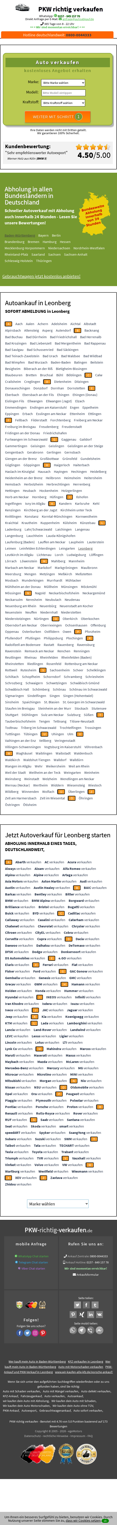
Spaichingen (31, 702)
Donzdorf (40, 388)
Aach (19, 324)
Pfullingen (32, 638)
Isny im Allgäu (35, 503)
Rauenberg (65, 644)
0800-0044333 (99, 1256)
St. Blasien (51, 702)
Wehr (39, 766)
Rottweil (11, 670)
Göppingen (32, 465)
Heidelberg (98, 471)
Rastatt (49, 644)
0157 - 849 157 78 (69, 16)
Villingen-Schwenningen (23, 747)
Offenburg (98, 625)
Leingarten (67, 548)
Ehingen (63, 394)
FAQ (90, 1436)
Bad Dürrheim (36, 337)
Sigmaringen (14, 695)
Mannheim (76, 561)
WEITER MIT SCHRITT (57, 116)
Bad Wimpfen (15, 362)
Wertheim (40, 785)
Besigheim (12, 368)
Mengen (30, 574)
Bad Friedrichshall (63, 337)
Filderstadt (39, 420)
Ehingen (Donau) (85, 394)
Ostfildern (51, 631)
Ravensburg (86, 644)
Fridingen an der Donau (22, 433)
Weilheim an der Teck (44, 772)
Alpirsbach (13, 330)
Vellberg (45, 740)
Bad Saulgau (14, 349)
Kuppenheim (50, 523)
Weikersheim (55, 766)
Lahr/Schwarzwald (38, 529)
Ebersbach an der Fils (38, 394)
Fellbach (21, 420)
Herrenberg (81, 484)
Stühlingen (30, 714)
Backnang (91, 330)
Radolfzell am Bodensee (22, 644)
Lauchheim (34, 535)
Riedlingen (35, 663)
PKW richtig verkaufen (70, 9)
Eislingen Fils (14, 401)
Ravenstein (13, 651)
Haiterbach (81, 465)
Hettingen (12, 490)
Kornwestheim (86, 516)
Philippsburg (53, 638)
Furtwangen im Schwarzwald (26, 439)
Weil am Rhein (79, 766)
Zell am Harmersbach (21, 798)
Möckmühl (89, 586)
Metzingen (47, 574)
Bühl (59, 375)
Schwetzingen (56, 683)
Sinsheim (12, 702)
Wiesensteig (76, 785)
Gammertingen (16, 446)
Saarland (44, 254)
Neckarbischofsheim (64, 593)
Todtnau (11, 727)
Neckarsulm (14, 599)
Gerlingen (54, 452)
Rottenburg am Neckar (81, 663)
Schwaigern (34, 683)
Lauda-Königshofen (60, 535)
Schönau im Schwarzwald (88, 689)
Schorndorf (51, 676)
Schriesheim (94, 676)
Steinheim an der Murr (54, 708)
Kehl (96, 503)
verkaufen (28, 862)
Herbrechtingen (58, 484)
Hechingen (79, 471)
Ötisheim (30, 804)
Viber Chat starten (33, 1268)
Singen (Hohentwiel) (78, 695)
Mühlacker (73, 580)
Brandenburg (21, 241)
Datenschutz (32, 1436)
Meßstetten (83, 574)
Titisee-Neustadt (82, 721)
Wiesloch (95, 785)
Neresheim (34, 599)
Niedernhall (49, 612)
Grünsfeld (69, 458)
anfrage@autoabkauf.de (78, 19)
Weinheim (91, 772)
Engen (74, 407)
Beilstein (96, 362)
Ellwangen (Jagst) (59, 401)
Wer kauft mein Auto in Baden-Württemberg (37, 1361)
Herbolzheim (33, 484)
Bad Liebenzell (40, 343)
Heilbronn (53, 478)
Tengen (44, 721)
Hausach (44, 471)
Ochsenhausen (76, 625)
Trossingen (93, 727)
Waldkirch (12, 760)
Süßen (88, 714)
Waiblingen (44, 753)
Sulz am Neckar (52, 714)
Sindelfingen (36, 695)
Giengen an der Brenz (21, 458)
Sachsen (60, 254)
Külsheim (70, 523)
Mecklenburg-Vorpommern (31, 248)
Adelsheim (59, 324)
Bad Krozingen (16, 343)
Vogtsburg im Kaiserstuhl (62, 747)
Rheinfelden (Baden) (76, 657)
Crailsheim (13, 381)
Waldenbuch (83, 753)
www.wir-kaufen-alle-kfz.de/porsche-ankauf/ (84, 1372)
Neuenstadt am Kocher (76, 606)
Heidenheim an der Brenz (23, 478)
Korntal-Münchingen (57, 516)
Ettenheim (77, 414)
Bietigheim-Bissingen (71, 368)
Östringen (12, 804)
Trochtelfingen (70, 727)
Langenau (82, 529)
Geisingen (38, 446)
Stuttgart (11, 714)
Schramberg (73, 676)
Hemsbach (13, 484)
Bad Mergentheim (68, 343)
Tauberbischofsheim (20, 721)
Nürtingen (41, 618)
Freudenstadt (72, 426)
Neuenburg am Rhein (20, 606)
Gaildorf (86, 439)
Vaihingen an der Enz (20, 740)
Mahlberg (58, 561)
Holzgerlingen (71, 490)
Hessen (71, 241)
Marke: (33, 81)
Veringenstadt (65, 740)
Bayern (49, 235)
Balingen (80, 362)
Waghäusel (24, 753)
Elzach (80, 401)
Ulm (70, 734)
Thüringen (50, 261)
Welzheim (49, 779)
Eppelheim (90, 407)
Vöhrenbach (93, 747)
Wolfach (48, 791)
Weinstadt (31, 779)
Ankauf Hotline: (76, 1262)
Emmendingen (16, 407)
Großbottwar (49, 458)
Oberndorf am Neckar (21, 625)
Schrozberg (13, 683)
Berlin (62, 235)
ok (105, 1520)
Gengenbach (14, 452)
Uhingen (57, 734)
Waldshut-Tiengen (36, 760)
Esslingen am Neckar (51, 414)
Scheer (78, 670)
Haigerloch (62, 465)
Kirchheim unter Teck (76, 510)
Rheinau (30, 657)
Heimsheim (72, 478)
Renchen (63, 651)
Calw (98, 375)
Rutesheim (28, 670)
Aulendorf (63, 330)
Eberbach (12, 394)
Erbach (27, 414)
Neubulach (53, 599)
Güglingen (12, 465)
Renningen (82, 651)
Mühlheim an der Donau (23, 586)
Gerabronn (35, 452)
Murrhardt (54, 580)
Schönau (59, 689)
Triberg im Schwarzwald (38, 727)
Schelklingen (96, 670)
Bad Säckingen (68, 349)
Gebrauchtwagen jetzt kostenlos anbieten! (48, 276)
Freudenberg (48, 426)
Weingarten (72, 772)
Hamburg (56, 241)
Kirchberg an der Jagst (40, 510)
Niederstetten (71, 612)
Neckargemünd (93, 593)
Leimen (10, 548)
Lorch (59, 554)
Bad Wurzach (38, 362)
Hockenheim (48, 490)
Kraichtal (11, 523)
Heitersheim (93, 478)
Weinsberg (13, 779)
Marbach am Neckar (19, 567)
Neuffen (31, 612)
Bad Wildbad (92, 356)
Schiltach (12, 676)
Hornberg (39, 497)
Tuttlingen (12, 734)
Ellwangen (35, 401)
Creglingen (32, 381)
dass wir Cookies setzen (83, 1520)
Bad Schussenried (40, 349)
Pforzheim (92, 631)
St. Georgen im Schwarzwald (84, 702)
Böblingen (74, 375)
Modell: (32, 92)
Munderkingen (33, 580)
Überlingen (76, 791)
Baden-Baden (61, 362)
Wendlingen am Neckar (77, 779)
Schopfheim (31, 676)
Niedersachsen (65, 248)
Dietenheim (62, 381)
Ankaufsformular (88, 1275)
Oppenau (12, 631)
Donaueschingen (17, 388)
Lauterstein (95, 542)
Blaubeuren (13, 375)
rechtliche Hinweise (55, 1436)
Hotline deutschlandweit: (57, 34)
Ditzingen (82, 381)
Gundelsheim (90, 458)
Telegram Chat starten (33, 1262)
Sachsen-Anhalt (81, 254)
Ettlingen (94, 414)
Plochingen (74, 638)
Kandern (65, 503)
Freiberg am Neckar (88, 420)
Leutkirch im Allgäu (19, 554)
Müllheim (51, 586)
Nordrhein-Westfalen (95, 248)
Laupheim (76, 542)
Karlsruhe (82, 503)
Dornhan (57, 388)
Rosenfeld (53, 663)
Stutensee (98, 708)
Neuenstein (13, 612)
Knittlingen (13, 516)
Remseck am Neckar (39, 651)
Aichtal (75, 324)
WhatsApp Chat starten (33, 1256)
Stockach (81, 708)
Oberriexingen (51, 625)
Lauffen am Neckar (52, 542)
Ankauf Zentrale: (78, 1256)
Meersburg (13, 574)
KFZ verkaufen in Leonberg (85, 1361)
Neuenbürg (48, 606)
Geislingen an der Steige (85, 446)
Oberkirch (70, 618)
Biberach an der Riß (38, 368)
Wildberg (11, 791)
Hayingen (61, 471)
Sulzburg (73, 714)
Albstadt (90, 324)
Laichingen (63, 529)
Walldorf (60, 760)
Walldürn (76, 760)
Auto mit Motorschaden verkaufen (80, 1367)
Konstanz (31, 516)
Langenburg (14, 535)
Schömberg (40, 689)
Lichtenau (44, 554)
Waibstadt (63, 753)
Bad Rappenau (95, 343)
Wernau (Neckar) (17, 785)
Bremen (40, 241)
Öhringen (86, 798)
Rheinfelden (49, 657)
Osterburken (31, 631)
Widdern (57, 785)
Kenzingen (13, 510)
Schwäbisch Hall (17, 689)
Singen (54, 695)
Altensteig (31, 330)
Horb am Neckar (17, 497)
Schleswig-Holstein (25, 261)
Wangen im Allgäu (18, 766)
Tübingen (31, 734)
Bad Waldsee (70, 356)
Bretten (31, 375)
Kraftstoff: (31, 101)
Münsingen (69, 586)
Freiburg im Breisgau (20, 426)
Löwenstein (28, 561)
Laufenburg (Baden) (20, 542)
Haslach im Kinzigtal (20, 471)
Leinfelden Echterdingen (37, 548)
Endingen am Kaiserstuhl (48, 407)
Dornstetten (76, 388)
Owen (67, 631)
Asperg (47, 330)
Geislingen (56, 446)
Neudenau (72, 599)
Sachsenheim (60, 670)
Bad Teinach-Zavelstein (22, 356)
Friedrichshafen (55, 433)
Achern (43, 324)
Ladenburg (13, 529)
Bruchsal (46, 375)
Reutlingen (13, 657)
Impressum (77, 1436)
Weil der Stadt (15, 772)
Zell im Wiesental (52, 798)
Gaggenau (68, 439)
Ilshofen (82, 497)
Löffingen (96, 554)
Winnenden (30, 791)
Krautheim (29, 523)
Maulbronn (89, 567)
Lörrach (11, 561)
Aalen (30, 324)
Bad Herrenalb (90, 337)
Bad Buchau (14, 337)
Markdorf (44, 567)
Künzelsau (87, 523)
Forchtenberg (60, 420)
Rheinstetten (14, 663)
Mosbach (11, 580)
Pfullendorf (13, 638)
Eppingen (12, 414)
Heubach (29, 490)
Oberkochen (90, 618)
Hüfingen (56, 497)
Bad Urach (50, 356)
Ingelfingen (13, 503)
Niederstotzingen (18, 618)
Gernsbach (72, 452)
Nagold (40, 593)
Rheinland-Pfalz (22, 254)
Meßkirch (65, 574)
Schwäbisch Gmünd (84, 683)
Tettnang (59, 721)
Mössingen (13, 593)
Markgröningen (66, 567)
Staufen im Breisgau (20, 708)
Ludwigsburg (76, 554)
